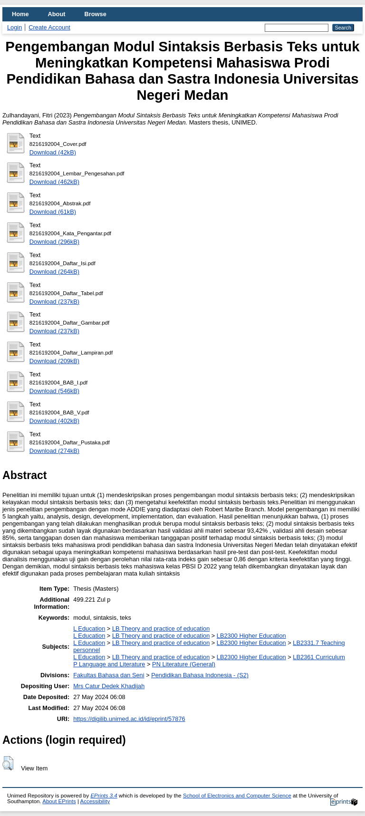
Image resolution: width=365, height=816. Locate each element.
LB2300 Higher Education (251, 635)
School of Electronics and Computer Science (237, 795)
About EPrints (59, 801)
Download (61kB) (52, 211)
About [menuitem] (57, 14)
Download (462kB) (54, 181)
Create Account (49, 27)
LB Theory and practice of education (161, 628)
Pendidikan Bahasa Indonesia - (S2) (200, 675)
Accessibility (95, 801)
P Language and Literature (109, 664)
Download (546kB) (54, 390)
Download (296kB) (54, 241)
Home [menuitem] (20, 14)
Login (14, 27)
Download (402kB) (54, 420)
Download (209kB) (54, 361)
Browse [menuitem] (95, 14)
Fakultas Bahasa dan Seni (108, 675)
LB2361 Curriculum (319, 657)
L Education (89, 628)
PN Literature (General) (183, 664)
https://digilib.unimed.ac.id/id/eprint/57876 (129, 718)
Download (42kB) (52, 152)
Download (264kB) (54, 271)
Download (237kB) (54, 301)
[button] (7, 763)
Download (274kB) (54, 450)
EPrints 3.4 (103, 795)
